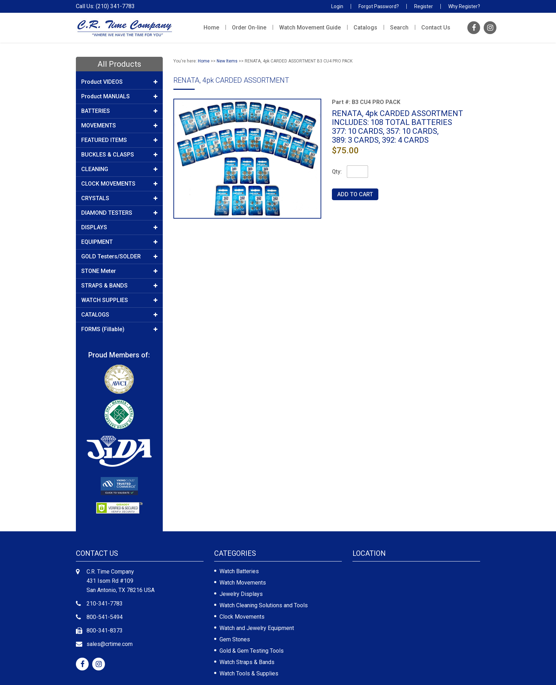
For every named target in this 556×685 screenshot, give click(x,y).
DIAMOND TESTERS (119, 213)
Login (337, 6)
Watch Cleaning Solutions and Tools (263, 605)
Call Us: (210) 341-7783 (105, 6)
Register (423, 6)
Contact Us (435, 27)
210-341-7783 (105, 603)
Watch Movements (242, 582)
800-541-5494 (105, 617)
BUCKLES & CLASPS (119, 155)
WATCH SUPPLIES (119, 300)
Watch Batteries (239, 571)
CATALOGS (119, 315)
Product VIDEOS (119, 82)
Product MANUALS (119, 96)
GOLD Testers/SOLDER (119, 257)
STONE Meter (119, 271)
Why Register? (464, 6)
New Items (227, 61)
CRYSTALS (119, 198)
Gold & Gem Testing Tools (251, 650)
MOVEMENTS (119, 126)
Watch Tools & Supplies (248, 673)
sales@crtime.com (110, 644)
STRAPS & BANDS (119, 286)
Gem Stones (234, 639)
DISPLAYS (119, 227)
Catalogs (365, 27)
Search (399, 27)
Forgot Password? (378, 6)
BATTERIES (119, 111)
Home (211, 27)
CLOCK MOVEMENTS (119, 184)
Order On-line (249, 27)
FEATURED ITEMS (119, 140)
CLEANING (119, 169)
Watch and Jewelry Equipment (256, 628)
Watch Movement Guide (310, 27)
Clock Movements (242, 616)
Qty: (337, 171)
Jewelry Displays (241, 594)
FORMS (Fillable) (119, 329)
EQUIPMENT (119, 242)
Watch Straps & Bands (246, 662)
